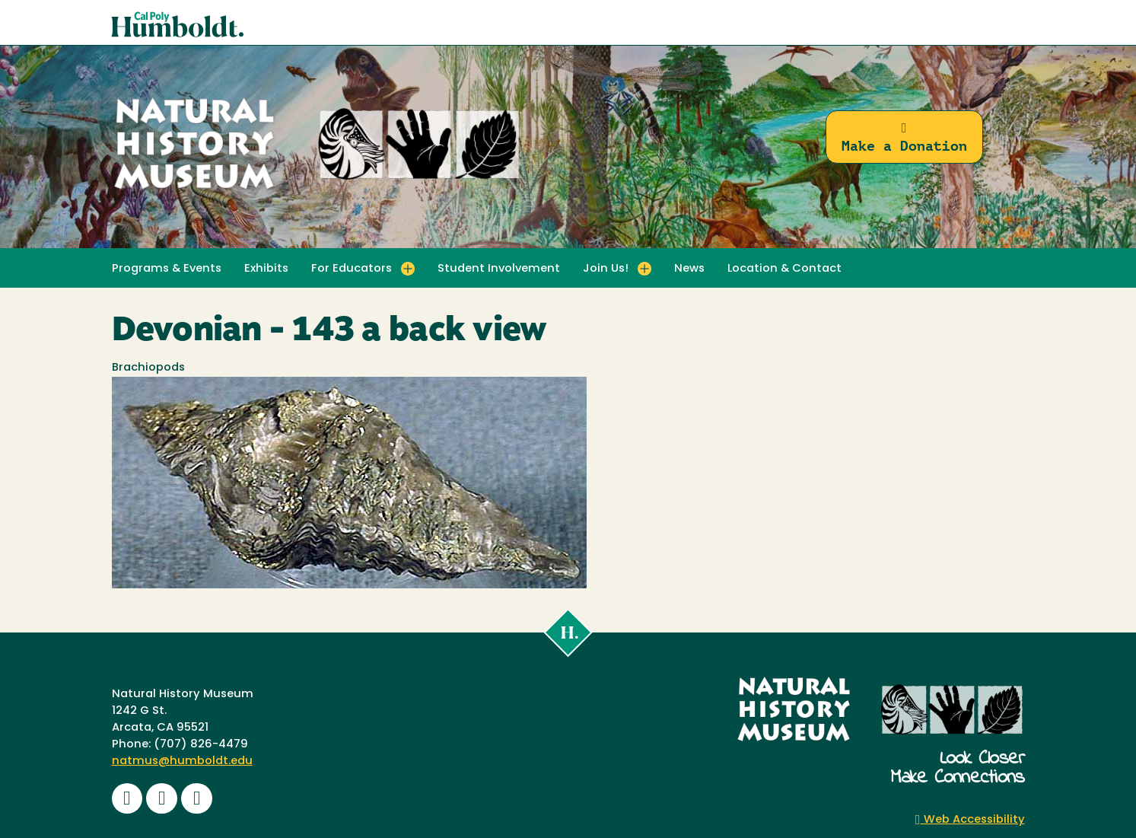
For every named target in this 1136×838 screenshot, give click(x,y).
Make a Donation (904, 137)
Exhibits (266, 269)
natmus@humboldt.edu (182, 761)
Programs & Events (166, 269)
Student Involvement (499, 269)
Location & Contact (784, 269)
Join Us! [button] (605, 269)
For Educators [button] (351, 269)
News (689, 269)
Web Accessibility (970, 820)
